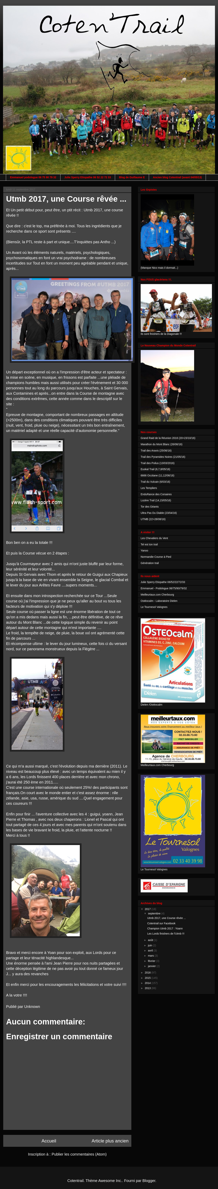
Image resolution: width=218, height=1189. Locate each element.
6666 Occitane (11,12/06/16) (157, 475)
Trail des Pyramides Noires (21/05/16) (163, 456)
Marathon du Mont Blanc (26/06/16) (161, 444)
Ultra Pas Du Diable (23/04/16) (159, 512)
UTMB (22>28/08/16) (153, 519)
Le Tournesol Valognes (154, 606)
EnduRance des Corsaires (156, 494)
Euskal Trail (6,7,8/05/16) (155, 469)
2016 (148, 972)
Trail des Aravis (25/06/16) (156, 450)
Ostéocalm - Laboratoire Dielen (159, 600)
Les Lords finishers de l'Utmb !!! (165, 933)
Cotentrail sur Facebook (161, 923)
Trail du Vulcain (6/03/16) (155, 481)
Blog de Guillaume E (132, 177)
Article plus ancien (110, 1140)
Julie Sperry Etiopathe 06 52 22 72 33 (87, 177)
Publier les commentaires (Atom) (79, 1154)
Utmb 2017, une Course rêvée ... (166, 918)
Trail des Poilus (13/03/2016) (157, 463)
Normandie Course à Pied (156, 556)
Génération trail (150, 563)
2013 (148, 988)
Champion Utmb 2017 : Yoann (165, 928)
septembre (154, 913)
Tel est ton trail (149, 544)
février (152, 960)
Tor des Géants (150, 506)
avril (151, 950)
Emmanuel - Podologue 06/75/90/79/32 (164, 588)
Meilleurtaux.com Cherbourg (157, 594)
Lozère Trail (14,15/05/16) (156, 500)
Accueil (49, 1140)
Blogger (148, 1181)
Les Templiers (149, 488)
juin (150, 945)
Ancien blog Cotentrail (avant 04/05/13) (177, 177)
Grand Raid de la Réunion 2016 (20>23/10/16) (168, 438)
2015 (148, 977)
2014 (148, 983)
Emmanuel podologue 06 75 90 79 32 (33, 177)
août (151, 940)
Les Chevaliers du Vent (154, 538)
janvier (152, 966)
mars (151, 955)
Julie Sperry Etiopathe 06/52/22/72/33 (163, 582)
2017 (148, 909)
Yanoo (144, 550)
